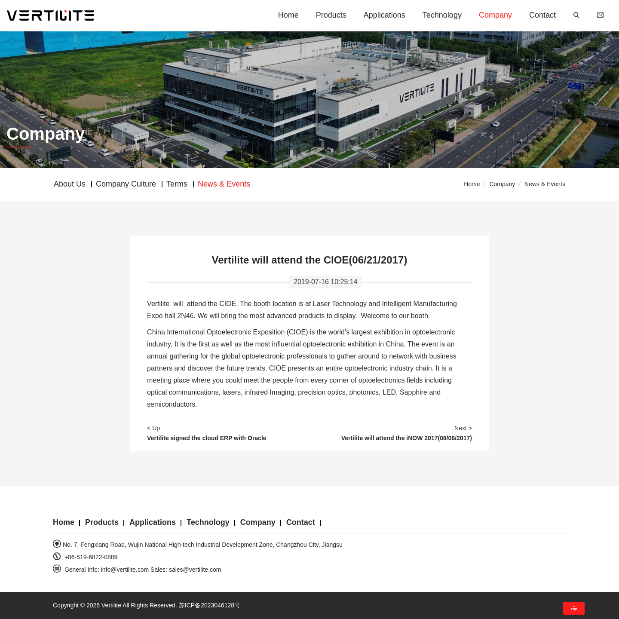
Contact (542, 15)
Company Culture (126, 184)
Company (495, 15)
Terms (176, 184)
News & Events (544, 184)
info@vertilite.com (125, 569)
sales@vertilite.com (195, 569)
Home (288, 15)
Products (331, 15)
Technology (442, 15)
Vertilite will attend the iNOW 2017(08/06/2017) (406, 438)
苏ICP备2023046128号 (209, 605)
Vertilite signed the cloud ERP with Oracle (206, 438)
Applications (384, 15)
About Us (70, 184)
